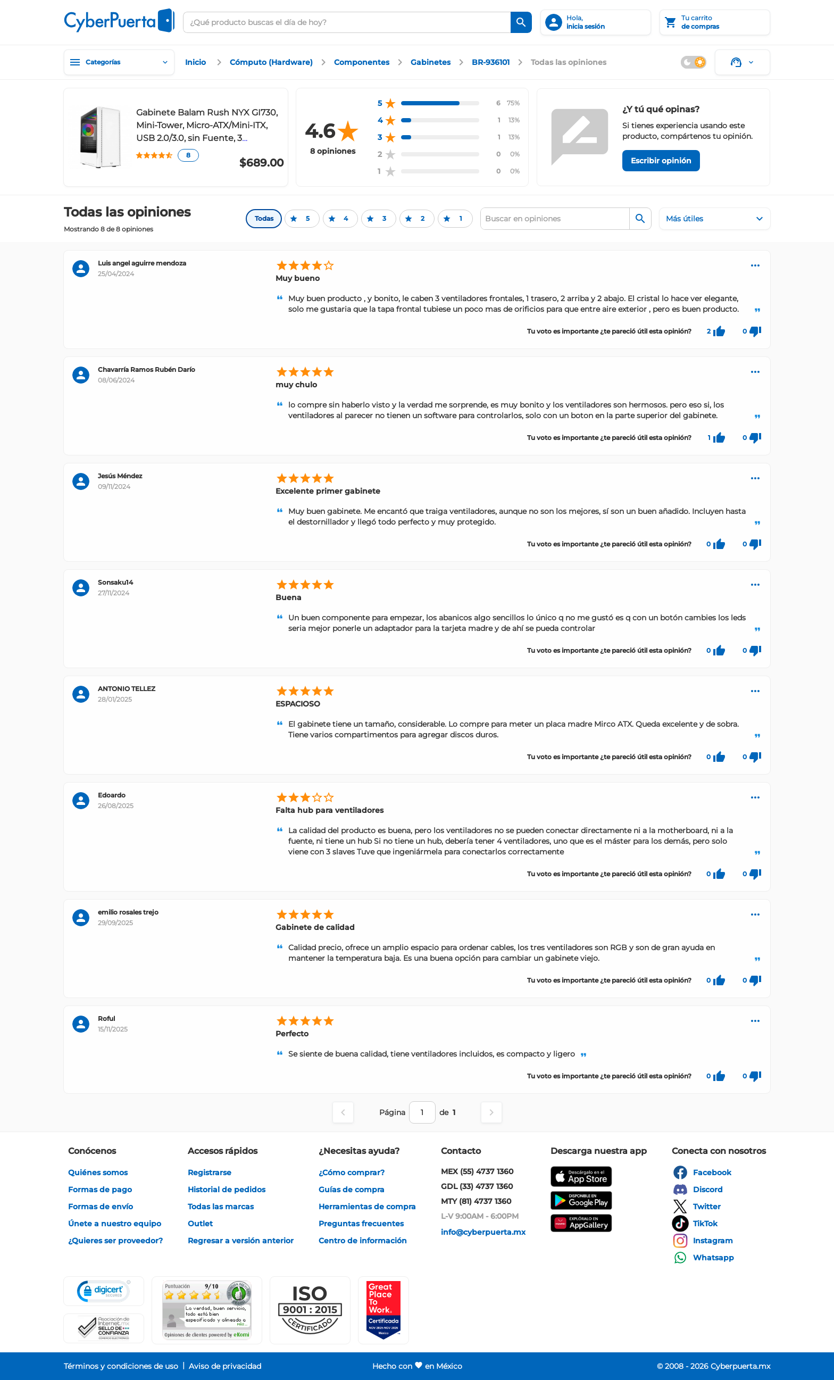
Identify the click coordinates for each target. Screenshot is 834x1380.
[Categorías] (119, 62)
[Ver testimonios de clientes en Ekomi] (207, 1310)
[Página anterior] (343, 1112)
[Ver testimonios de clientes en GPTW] (383, 1310)
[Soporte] (742, 62)
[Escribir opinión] (661, 160)
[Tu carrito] (715, 22)
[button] (310, 1310)
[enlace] (196, 62)
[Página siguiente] (491, 1112)
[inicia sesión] (595, 22)
